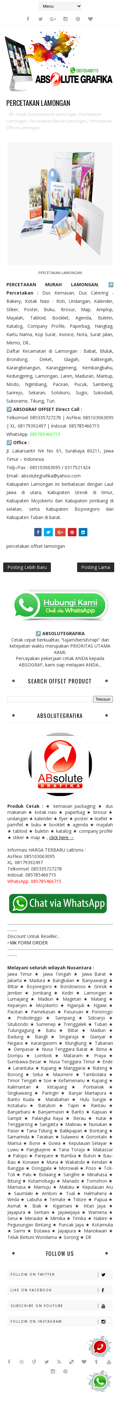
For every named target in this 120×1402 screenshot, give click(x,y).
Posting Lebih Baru (27, 567)
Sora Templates (45, 1382)
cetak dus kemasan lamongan (46, 114)
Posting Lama (95, 567)
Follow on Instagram (62, 1321)
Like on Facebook (62, 1290)
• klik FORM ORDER (27, 943)
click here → (61, 837)
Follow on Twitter (62, 1274)
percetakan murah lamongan (58, 121)
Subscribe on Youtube (62, 1306)
